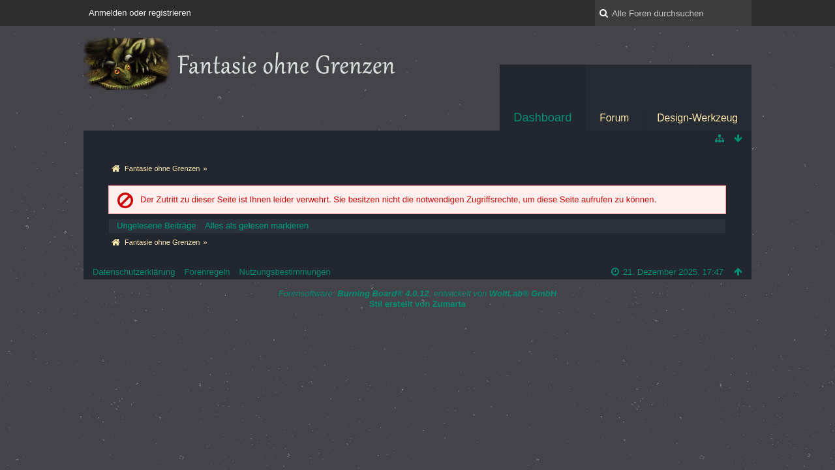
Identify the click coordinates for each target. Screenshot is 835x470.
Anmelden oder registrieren (140, 13)
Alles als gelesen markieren (257, 225)
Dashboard (542, 117)
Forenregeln (207, 272)
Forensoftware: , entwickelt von (417, 293)
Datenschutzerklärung (134, 272)
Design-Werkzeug (697, 117)
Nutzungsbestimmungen (285, 272)
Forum (614, 117)
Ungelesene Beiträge (156, 225)
